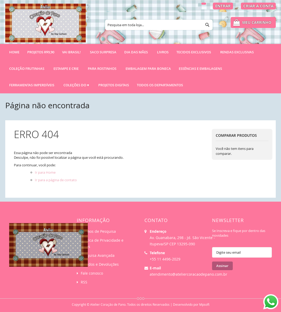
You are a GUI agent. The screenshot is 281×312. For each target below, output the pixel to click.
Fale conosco (92, 273)
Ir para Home (45, 172)
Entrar (223, 6)
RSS (84, 282)
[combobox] (159, 25)
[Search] (207, 25)
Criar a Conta (258, 6)
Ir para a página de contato (56, 180)
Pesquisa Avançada (98, 255)
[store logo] (45, 25)
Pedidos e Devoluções (100, 264)
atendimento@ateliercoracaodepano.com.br (188, 274)
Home (14, 52)
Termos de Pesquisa (98, 231)
